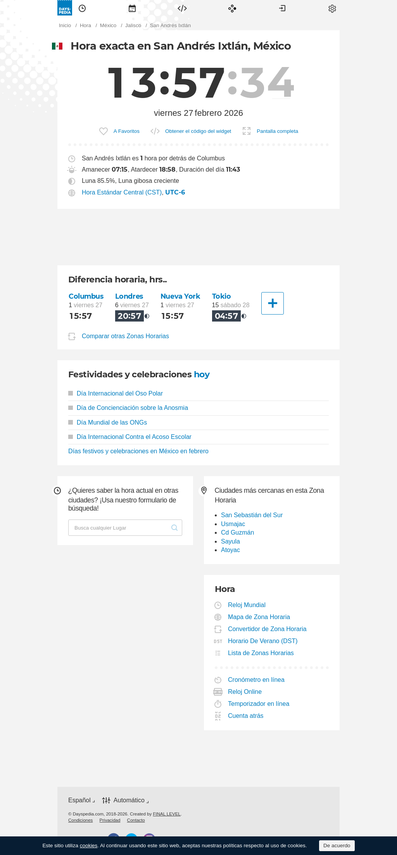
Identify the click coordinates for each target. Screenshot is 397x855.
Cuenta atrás (246, 715)
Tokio (221, 296)
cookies (89, 845)
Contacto (136, 820)
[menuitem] (82, 7)
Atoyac (230, 550)
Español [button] (79, 800)
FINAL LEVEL (166, 814)
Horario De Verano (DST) (263, 641)
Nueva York (180, 296)
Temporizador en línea (258, 703)
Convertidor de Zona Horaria (267, 629)
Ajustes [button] (332, 7)
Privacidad (110, 820)
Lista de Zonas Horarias (261, 653)
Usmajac (233, 524)
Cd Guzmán (237, 532)
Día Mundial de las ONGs (107, 422)
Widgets (182, 7)
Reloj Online (245, 691)
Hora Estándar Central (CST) (122, 192)
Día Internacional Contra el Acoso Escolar (130, 437)
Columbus (86, 296)
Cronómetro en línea (256, 679)
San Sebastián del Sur (252, 515)
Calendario (132, 7)
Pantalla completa (277, 131)
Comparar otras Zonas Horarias (125, 336)
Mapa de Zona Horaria (259, 617)
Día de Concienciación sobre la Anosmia (128, 407)
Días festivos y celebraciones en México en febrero (138, 451)
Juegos (232, 7)
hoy (201, 374)
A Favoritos (127, 131)
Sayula (230, 541)
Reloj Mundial (247, 605)
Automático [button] (129, 800)
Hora (82, 7)
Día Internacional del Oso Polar (115, 393)
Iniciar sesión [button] (282, 7)
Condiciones (80, 820)
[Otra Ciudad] (272, 303)
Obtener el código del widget (198, 131)
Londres (129, 296)
